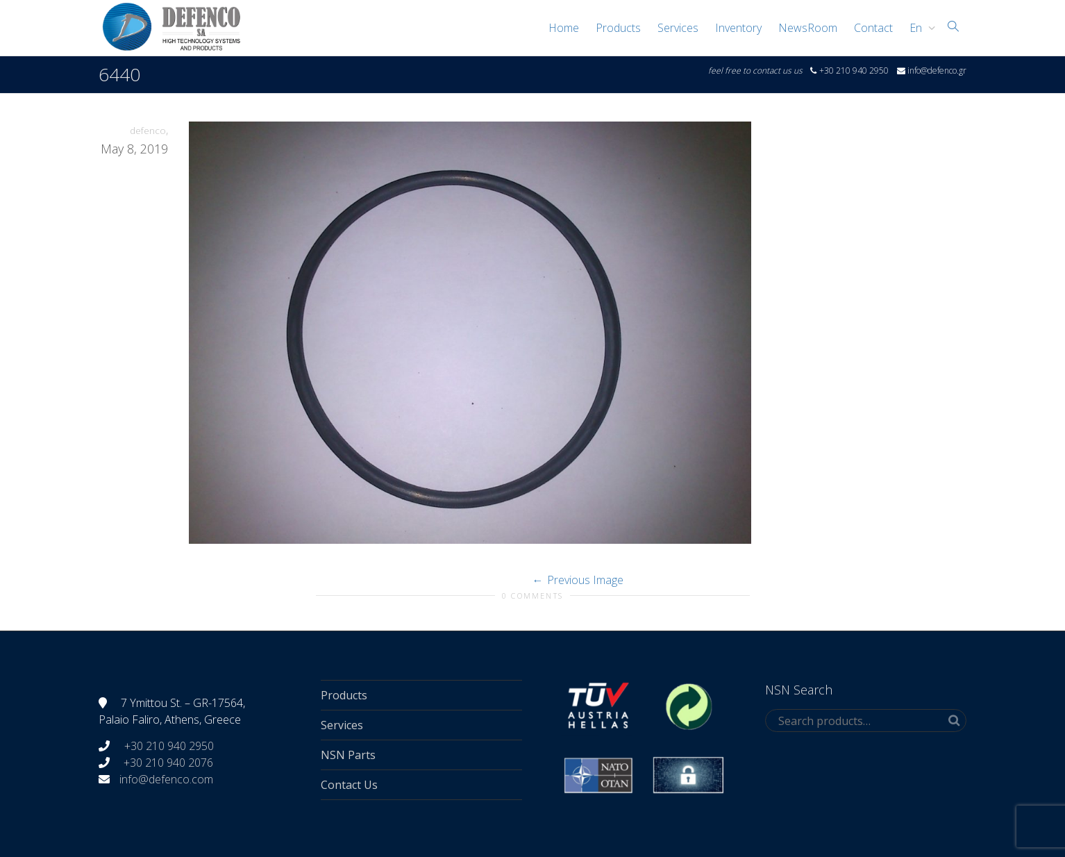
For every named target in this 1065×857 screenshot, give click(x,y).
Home (563, 27)
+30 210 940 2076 (168, 762)
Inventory (738, 27)
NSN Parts (348, 755)
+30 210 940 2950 (167, 746)
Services (677, 27)
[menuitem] (918, 28)
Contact (873, 27)
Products (618, 27)
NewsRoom (807, 27)
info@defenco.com (166, 779)
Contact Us (349, 784)
